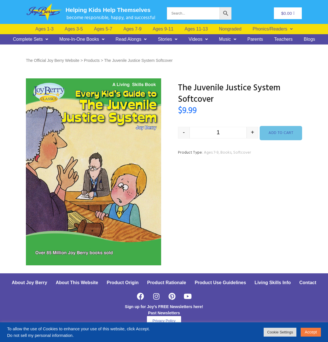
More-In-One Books (81, 39)
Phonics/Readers (273, 29)
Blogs (309, 39)
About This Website (77, 282)
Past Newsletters (164, 313)
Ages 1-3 (44, 29)
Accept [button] (311, 332)
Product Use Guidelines (220, 282)
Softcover (242, 152)
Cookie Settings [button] (280, 332)
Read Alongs (131, 39)
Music (227, 39)
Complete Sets (30, 39)
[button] (272, 29)
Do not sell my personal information (40, 335)
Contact (307, 282)
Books (225, 152)
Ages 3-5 (74, 29)
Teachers (283, 39)
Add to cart (280, 133)
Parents (255, 39)
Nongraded (230, 29)
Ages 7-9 (132, 29)
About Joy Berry (29, 282)
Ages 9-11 (163, 29)
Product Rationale (166, 282)
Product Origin (123, 282)
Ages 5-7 (103, 29)
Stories (167, 39)
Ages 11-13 (196, 29)
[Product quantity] (218, 133)
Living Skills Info (273, 282)
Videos (198, 39)
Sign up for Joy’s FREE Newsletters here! (164, 306)
